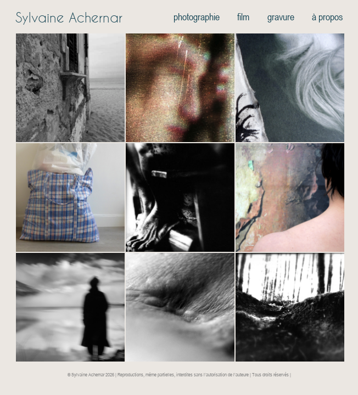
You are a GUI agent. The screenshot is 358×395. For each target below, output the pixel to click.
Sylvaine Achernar (68, 17)
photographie (197, 16)
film (243, 16)
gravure (280, 16)
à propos (327, 16)
